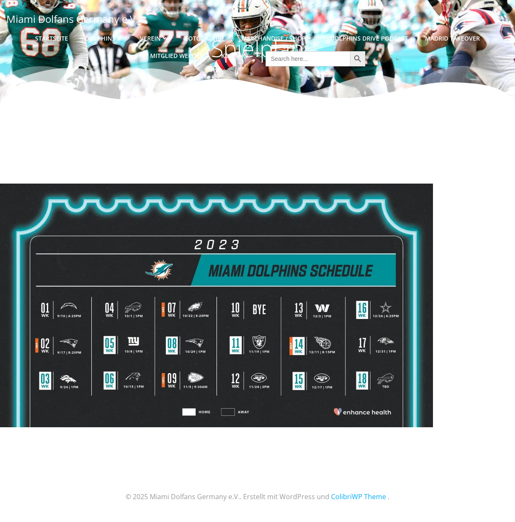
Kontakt (235, 56)
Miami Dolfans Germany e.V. (72, 19)
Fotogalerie (205, 38)
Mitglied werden (177, 56)
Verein (154, 38)
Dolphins (104, 38)
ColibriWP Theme (358, 496)
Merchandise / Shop (277, 38)
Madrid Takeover (452, 38)
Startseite (51, 38)
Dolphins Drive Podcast (369, 38)
